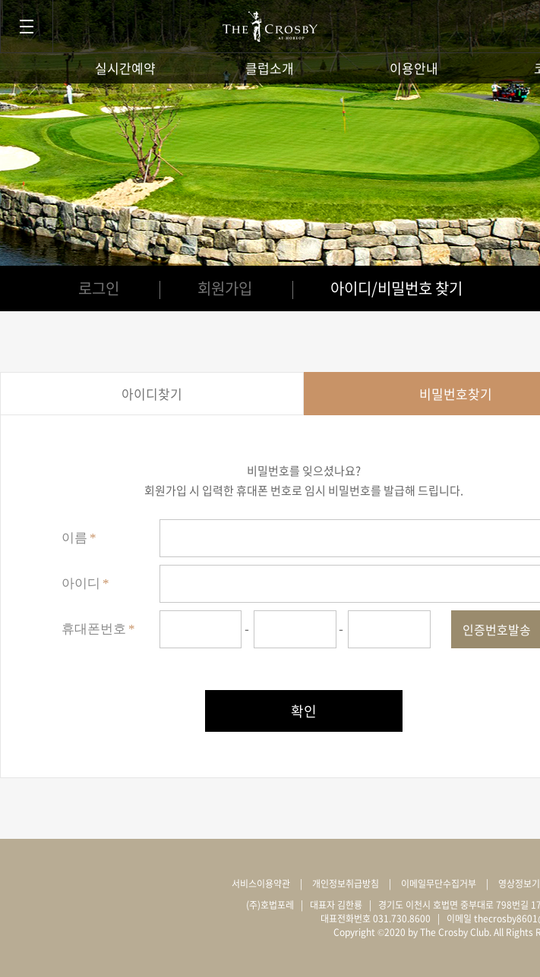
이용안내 (414, 67)
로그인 (98, 288)
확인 (304, 711)
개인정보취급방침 (345, 883)
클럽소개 (269, 67)
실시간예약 (125, 67)
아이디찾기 (152, 393)
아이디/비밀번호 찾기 (396, 288)
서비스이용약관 (261, 883)
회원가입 (224, 288)
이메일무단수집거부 (438, 883)
